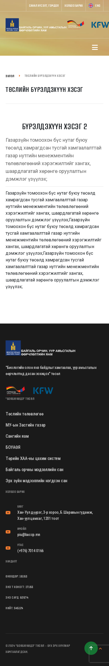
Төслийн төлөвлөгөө (24, 414)
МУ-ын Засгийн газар (26, 425)
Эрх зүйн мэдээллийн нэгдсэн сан (36, 480)
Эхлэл (10, 76)
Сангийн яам (17, 436)
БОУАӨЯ (13, 447)
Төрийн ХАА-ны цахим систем (33, 458)
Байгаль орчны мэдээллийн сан (34, 469)
